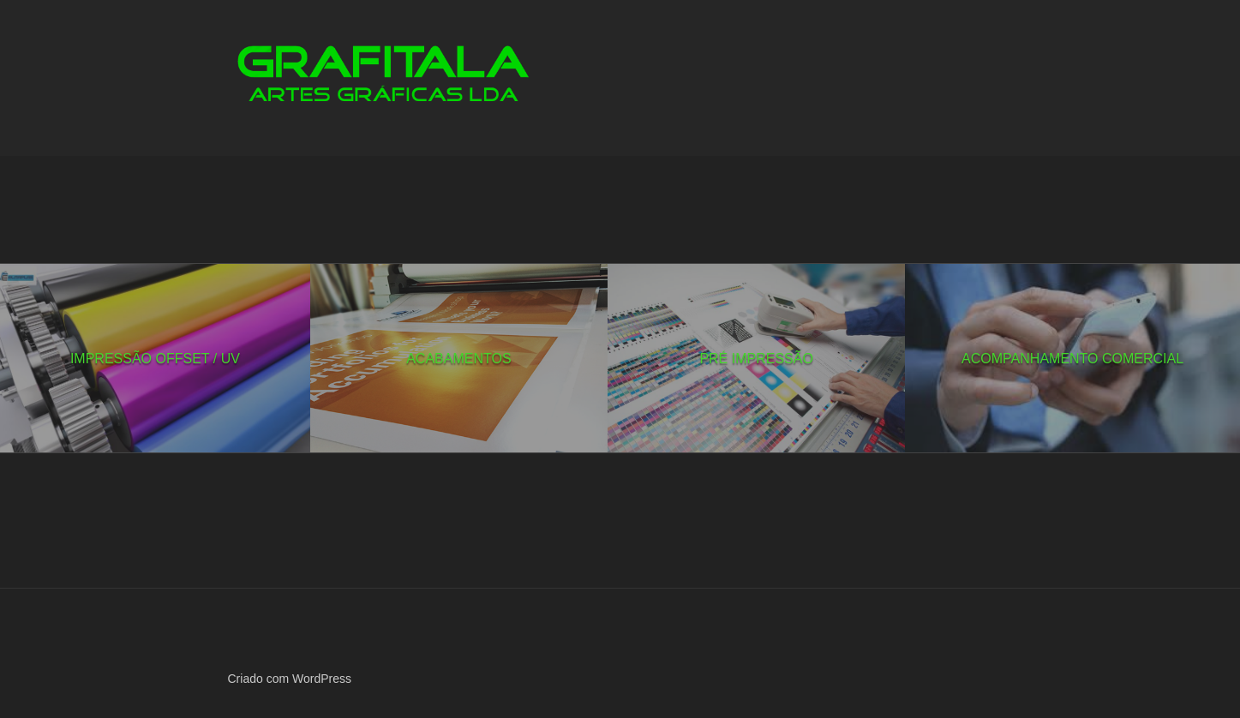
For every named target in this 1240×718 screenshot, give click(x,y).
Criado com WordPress (289, 678)
